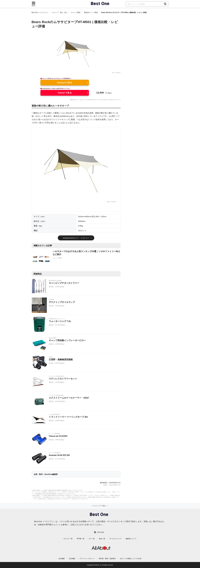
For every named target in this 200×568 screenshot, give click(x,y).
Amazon (118, 72)
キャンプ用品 (75, 12)
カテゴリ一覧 (68, 539)
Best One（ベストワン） (40, 12)
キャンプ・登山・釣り (60, 12)
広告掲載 (72, 558)
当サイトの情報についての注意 (130, 558)
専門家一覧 (80, 539)
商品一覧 (102, 539)
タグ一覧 (92, 539)
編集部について (131, 539)
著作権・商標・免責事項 (107, 558)
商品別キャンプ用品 (91, 12)
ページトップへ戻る (99, 506)
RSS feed (100, 532)
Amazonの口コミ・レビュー (76, 238)
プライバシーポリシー (87, 558)
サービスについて (115, 539)
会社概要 (62, 558)
